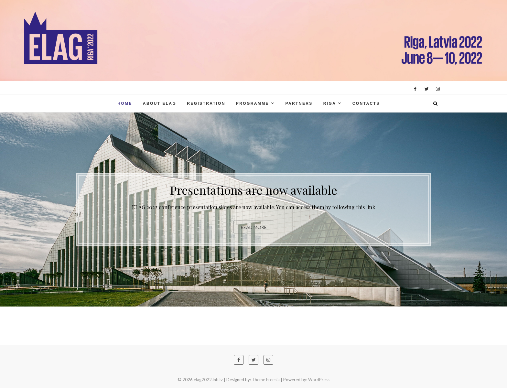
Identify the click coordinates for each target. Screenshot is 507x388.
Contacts (366, 103)
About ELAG (159, 103)
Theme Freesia (266, 379)
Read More (254, 227)
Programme (252, 103)
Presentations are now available (253, 190)
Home (124, 103)
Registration (206, 103)
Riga (329, 103)
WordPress (318, 379)
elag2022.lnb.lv (208, 379)
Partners (298, 103)
